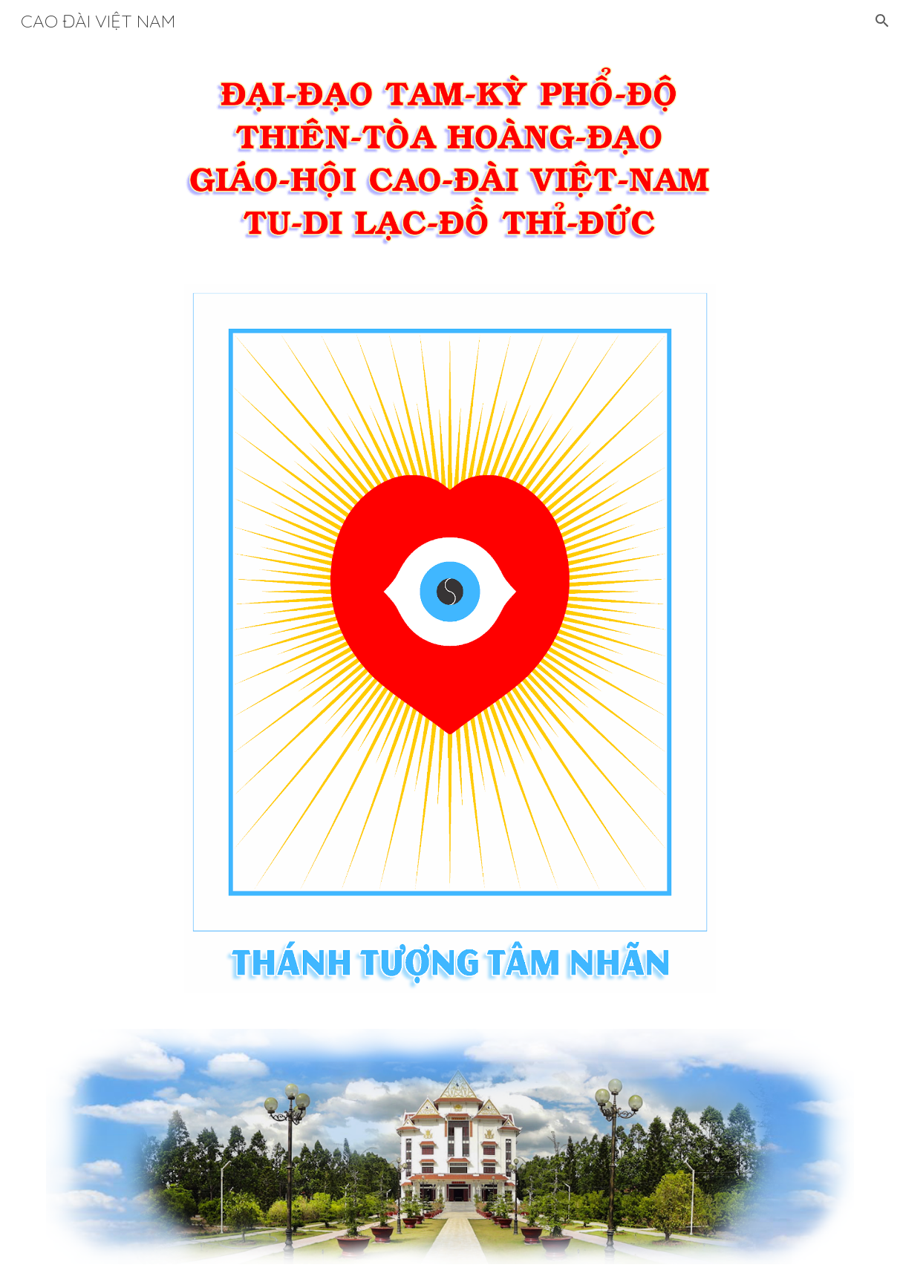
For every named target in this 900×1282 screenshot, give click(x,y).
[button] (882, 21)
